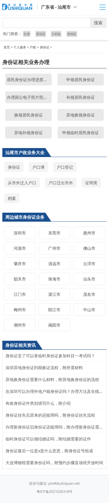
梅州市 (20, 309)
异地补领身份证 (28, 132)
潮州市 (20, 325)
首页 (6, 47)
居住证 (40, 34)
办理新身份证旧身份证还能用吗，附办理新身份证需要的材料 (54, 427)
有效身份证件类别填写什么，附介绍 (38, 403)
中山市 (89, 309)
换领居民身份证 (28, 115)
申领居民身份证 (80, 79)
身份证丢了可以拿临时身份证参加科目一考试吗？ (50, 355)
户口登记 (65, 167)
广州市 (54, 248)
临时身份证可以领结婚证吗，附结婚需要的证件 (48, 439)
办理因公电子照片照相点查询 (29, 97)
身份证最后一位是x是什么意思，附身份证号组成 (49, 450)
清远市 (54, 263)
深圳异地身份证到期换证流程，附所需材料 (44, 367)
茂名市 (89, 294)
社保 (27, 34)
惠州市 (89, 233)
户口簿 (38, 167)
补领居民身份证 (80, 97)
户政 (33, 47)
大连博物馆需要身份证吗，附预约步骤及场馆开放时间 (54, 462)
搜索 (98, 22)
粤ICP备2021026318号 (55, 491)
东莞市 (54, 233)
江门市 (20, 294)
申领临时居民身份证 (80, 132)
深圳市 (20, 233)
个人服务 (19, 47)
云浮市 (89, 263)
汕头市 (89, 279)
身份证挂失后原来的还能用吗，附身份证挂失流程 (50, 415)
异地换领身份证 (80, 115)
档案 (12, 198)
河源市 (20, 248)
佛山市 (89, 248)
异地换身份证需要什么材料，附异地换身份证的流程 (52, 379)
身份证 (71, 34)
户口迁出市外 (61, 182)
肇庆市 (20, 263)
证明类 (91, 182)
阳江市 (54, 309)
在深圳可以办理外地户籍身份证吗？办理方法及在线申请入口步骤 (54, 391)
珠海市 (54, 279)
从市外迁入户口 (22, 182)
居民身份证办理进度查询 (29, 79)
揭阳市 (54, 325)
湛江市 (54, 294)
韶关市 (20, 279)
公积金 (56, 34)
